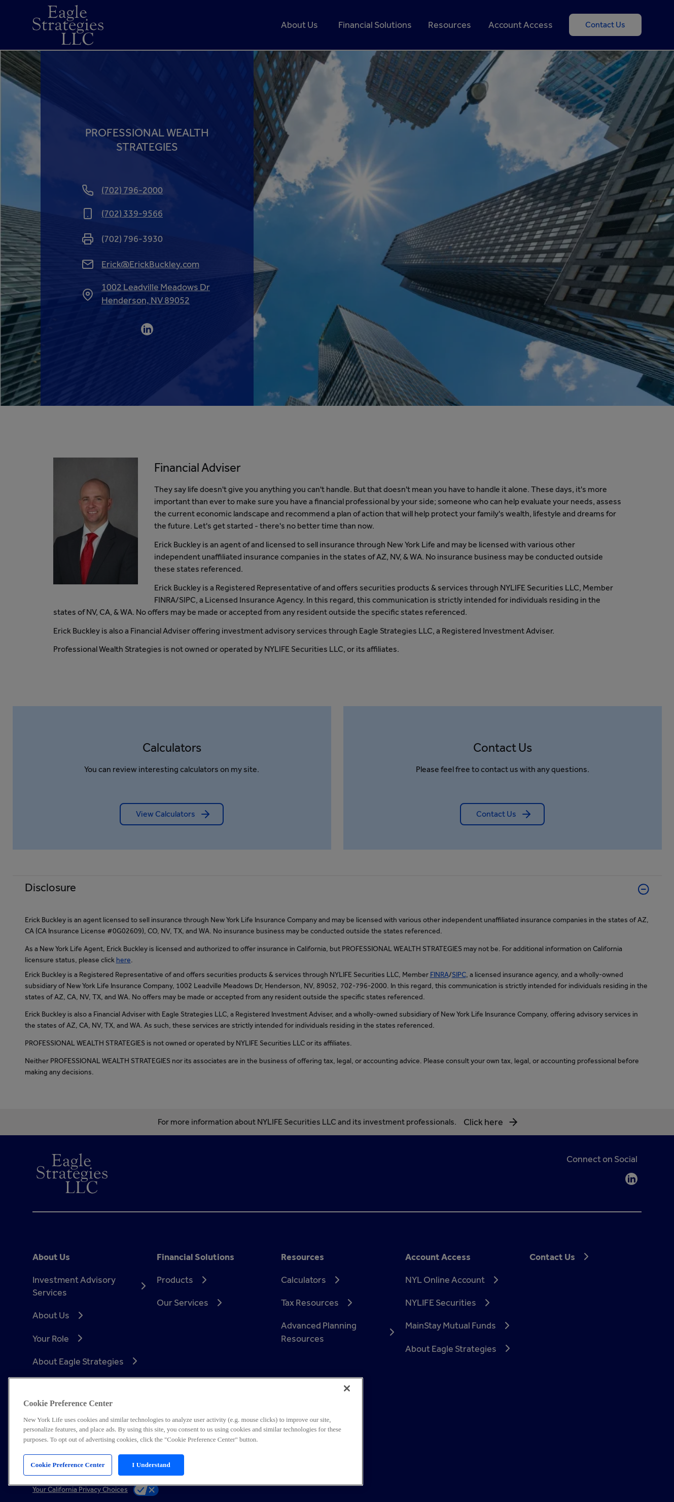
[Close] (347, 1388)
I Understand (151, 1465)
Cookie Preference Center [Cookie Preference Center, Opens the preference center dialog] (67, 1465)
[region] (185, 1431)
